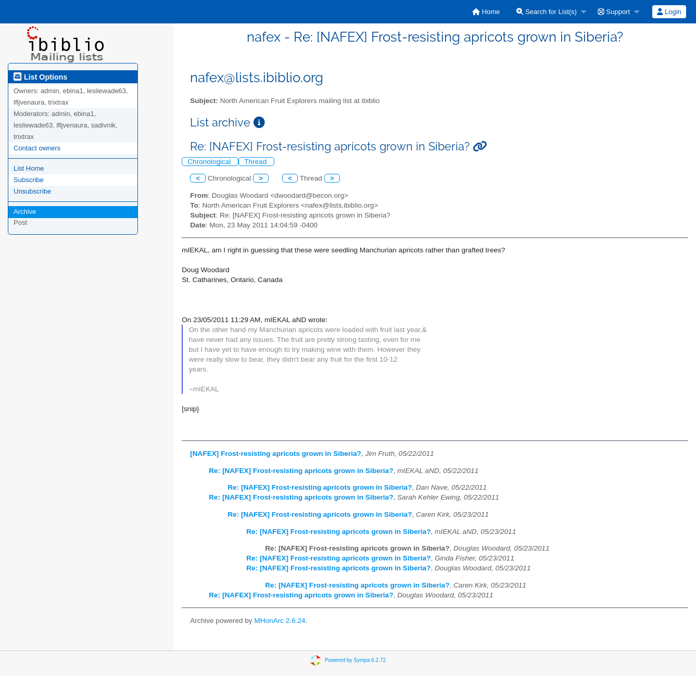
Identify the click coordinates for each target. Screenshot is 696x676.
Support (614, 12)
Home (486, 12)
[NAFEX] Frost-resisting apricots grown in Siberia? (275, 453)
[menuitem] (486, 11)
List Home (29, 168)
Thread (256, 161)
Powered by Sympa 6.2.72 (355, 659)
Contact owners (37, 148)
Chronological (210, 161)
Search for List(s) (546, 12)
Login (669, 12)
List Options (40, 77)
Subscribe (29, 180)
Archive (25, 211)
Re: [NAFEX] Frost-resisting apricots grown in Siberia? (301, 471)
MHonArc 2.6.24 (279, 620)
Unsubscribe (32, 191)
